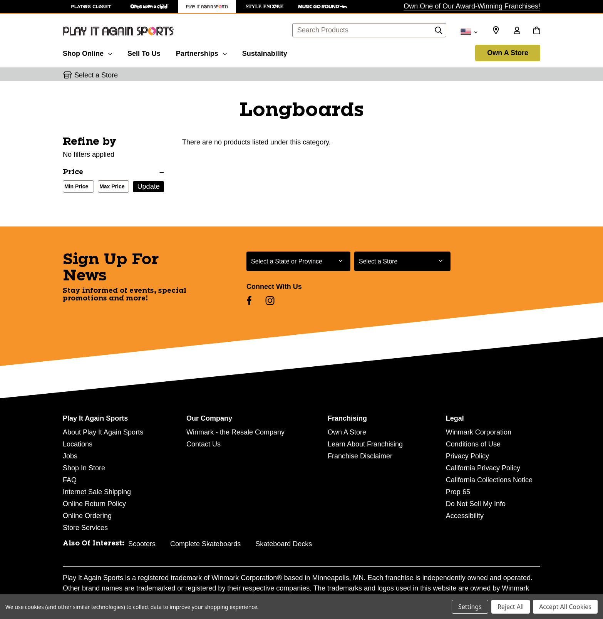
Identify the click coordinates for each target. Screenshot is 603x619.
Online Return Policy (94, 504)
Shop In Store (84, 468)
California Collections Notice (489, 480)
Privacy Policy (467, 456)
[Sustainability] (264, 52)
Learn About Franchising (365, 444)
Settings (470, 606)
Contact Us (203, 444)
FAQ (70, 480)
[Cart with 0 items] (536, 31)
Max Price (110, 187)
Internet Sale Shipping (97, 492)
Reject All (510, 606)
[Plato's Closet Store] (92, 6)
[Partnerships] (201, 52)
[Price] (113, 172)
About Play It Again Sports (103, 432)
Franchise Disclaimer (360, 456)
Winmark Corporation (478, 432)
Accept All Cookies (565, 606)
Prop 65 (458, 492)
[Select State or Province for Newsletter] (298, 261)
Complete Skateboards (205, 544)
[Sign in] (516, 31)
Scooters (142, 544)
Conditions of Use (473, 444)
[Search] (438, 32)
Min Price (75, 187)
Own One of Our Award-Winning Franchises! (472, 6)
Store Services (85, 528)
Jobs (70, 456)
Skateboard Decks (283, 544)
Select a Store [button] (96, 75)
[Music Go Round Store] (323, 6)
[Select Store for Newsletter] (402, 261)
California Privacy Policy (483, 468)
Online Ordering (87, 516)
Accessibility (465, 516)
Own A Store (507, 53)
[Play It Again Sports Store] (207, 6)
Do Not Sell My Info (476, 504)
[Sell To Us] (144, 52)
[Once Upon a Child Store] (149, 6)
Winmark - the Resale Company (235, 432)
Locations (77, 444)
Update (148, 186)
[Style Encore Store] (265, 6)
